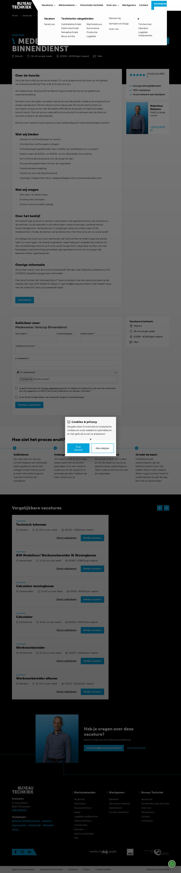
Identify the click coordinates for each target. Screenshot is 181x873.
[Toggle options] (90, 439)
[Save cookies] (78, 448)
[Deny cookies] (102, 448)
